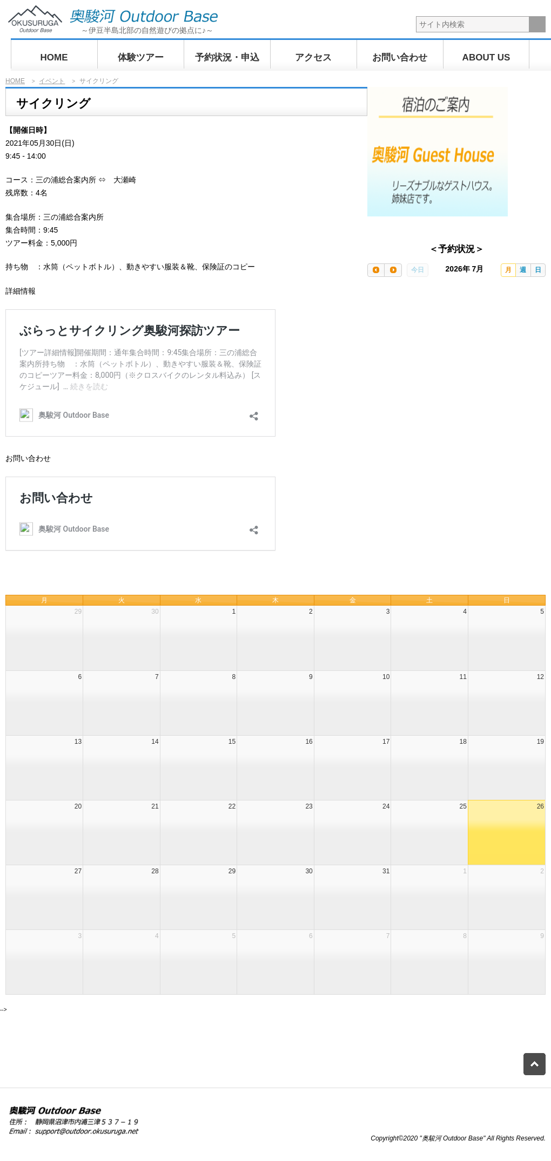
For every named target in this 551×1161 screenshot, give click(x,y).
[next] (392, 270)
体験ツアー (141, 57)
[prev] (376, 270)
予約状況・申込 (227, 57)
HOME (54, 57)
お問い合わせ (399, 57)
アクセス (313, 57)
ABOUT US (486, 57)
